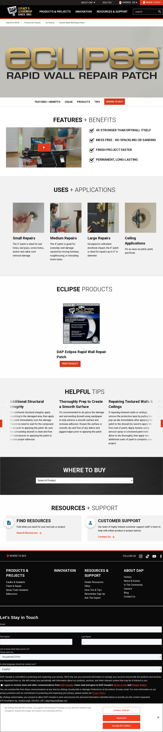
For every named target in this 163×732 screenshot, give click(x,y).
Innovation (83, 11)
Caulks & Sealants (15, 582)
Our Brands (49, 23)
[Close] (158, 717)
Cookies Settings (121, 710)
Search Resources (27, 532)
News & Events (132, 580)
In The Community (133, 584)
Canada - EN (127, 2)
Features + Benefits (47, 101)
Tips (97, 101)
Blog (126, 592)
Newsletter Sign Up (95, 593)
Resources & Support (112, 11)
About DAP (87, 2)
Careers (128, 588)
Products (83, 101)
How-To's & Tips (93, 590)
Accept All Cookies (121, 726)
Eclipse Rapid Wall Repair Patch (72, 23)
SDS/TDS (107, 2)
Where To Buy (151, 2)
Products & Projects (55, 11)
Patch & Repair (14, 586)
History (128, 577)
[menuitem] (87, 2)
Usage (69, 101)
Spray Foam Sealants (17, 590)
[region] (81, 717)
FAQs (87, 586)
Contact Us (104, 536)
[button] (114, 101)
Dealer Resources (94, 582)
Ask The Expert (92, 597)
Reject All (121, 718)
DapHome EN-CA (12, 23)
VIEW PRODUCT (70, 363)
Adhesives (11, 593)
